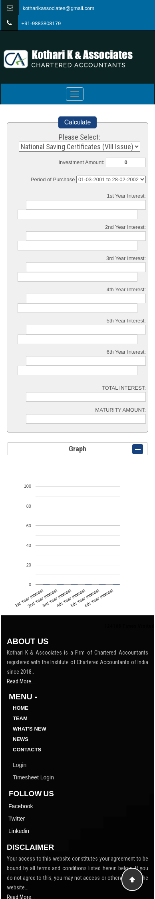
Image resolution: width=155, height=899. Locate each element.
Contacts (27, 750)
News (20, 739)
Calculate (77, 122)
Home (20, 708)
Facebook (20, 806)
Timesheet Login (33, 777)
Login (19, 765)
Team (20, 718)
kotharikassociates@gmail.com (58, 8)
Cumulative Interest (111, 179)
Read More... (21, 681)
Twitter (16, 818)
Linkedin (18, 831)
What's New (29, 729)
